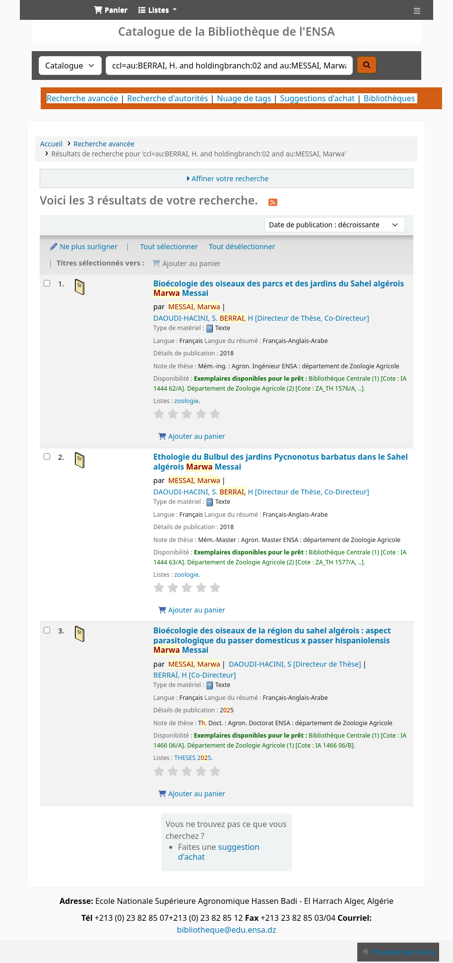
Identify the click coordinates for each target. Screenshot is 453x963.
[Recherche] (367, 64)
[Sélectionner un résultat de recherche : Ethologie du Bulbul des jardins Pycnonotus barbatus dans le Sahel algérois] (47, 456)
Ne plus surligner (83, 246)
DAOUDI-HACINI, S (295, 664)
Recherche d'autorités (167, 98)
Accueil (51, 143)
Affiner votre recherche (230, 178)
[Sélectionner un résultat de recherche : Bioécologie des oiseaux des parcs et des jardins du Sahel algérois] (47, 283)
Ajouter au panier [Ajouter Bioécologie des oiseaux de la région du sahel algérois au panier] (191, 793)
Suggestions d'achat (317, 98)
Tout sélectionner (169, 246)
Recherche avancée (82, 98)
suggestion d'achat (218, 851)
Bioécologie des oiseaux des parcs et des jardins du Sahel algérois (278, 288)
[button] (110, 10)
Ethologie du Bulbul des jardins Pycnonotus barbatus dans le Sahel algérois (280, 462)
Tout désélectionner (242, 246)
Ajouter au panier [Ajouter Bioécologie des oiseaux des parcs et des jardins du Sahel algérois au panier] (191, 436)
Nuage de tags (244, 98)
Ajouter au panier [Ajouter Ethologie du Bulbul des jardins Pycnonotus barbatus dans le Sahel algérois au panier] (191, 610)
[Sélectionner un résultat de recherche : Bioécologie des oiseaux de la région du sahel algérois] (47, 630)
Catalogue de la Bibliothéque (52, 19)
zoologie (186, 401)
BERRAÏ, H (194, 675)
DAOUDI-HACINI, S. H (261, 318)
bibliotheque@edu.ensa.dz (226, 929)
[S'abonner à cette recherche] (273, 201)
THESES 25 (192, 758)
